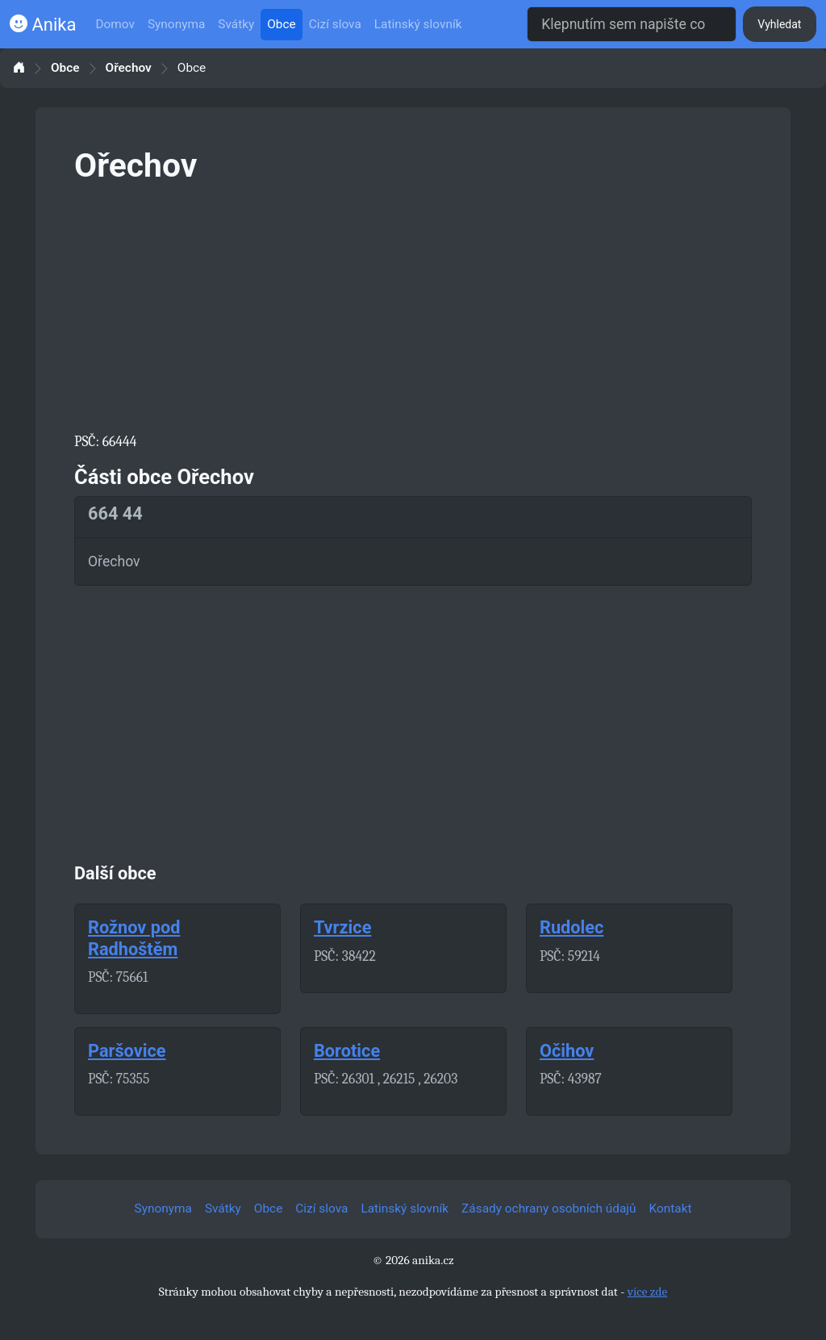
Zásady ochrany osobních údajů (548, 1208)
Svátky (236, 24)
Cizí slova (335, 24)
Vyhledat (779, 24)
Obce (281, 24)
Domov (115, 24)
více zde (648, 1291)
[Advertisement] (413, 305)
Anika (43, 25)
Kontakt (670, 1208)
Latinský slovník (418, 24)
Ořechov (129, 68)
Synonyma (176, 24)
